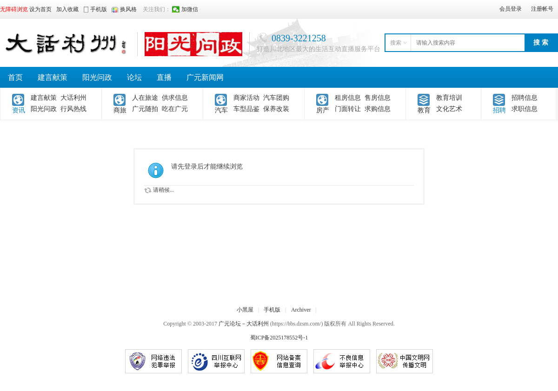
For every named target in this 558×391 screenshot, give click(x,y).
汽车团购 (276, 97)
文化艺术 (449, 108)
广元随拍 (145, 108)
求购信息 (378, 108)
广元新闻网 (205, 77)
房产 (322, 110)
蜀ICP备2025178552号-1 (279, 337)
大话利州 (73, 97)
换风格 (128, 9)
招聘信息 (525, 97)
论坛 (134, 77)
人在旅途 (145, 97)
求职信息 (525, 108)
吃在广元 (175, 108)
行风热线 (73, 108)
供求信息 (175, 97)
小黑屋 (245, 309)
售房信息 (378, 97)
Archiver (301, 309)
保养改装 (276, 108)
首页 (15, 77)
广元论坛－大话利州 (244, 323)
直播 (164, 77)
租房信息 (348, 97)
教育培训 (449, 97)
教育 (424, 110)
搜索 (395, 42)
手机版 (272, 309)
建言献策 (52, 77)
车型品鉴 (246, 108)
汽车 (221, 110)
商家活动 (246, 97)
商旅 (119, 110)
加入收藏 (67, 9)
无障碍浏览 (14, 9)
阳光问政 (97, 77)
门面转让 (348, 108)
